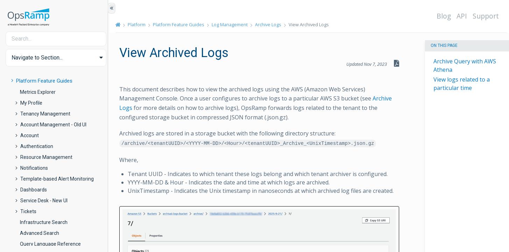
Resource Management (46, 157)
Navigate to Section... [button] (37, 57)
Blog (445, 16)
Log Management (232, 24)
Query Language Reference (50, 244)
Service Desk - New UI (44, 200)
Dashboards (33, 189)
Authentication (36, 146)
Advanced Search (39, 233)
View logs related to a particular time (461, 84)
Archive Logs (270, 24)
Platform (139, 24)
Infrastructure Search (44, 222)
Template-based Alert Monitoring (57, 179)
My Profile (31, 103)
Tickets (28, 211)
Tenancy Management (45, 114)
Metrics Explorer (38, 92)
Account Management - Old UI (53, 124)
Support (487, 16)
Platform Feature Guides (44, 81)
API (463, 16)
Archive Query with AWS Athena (464, 65)
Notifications (34, 168)
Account (29, 135)
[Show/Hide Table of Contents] (111, 8)
